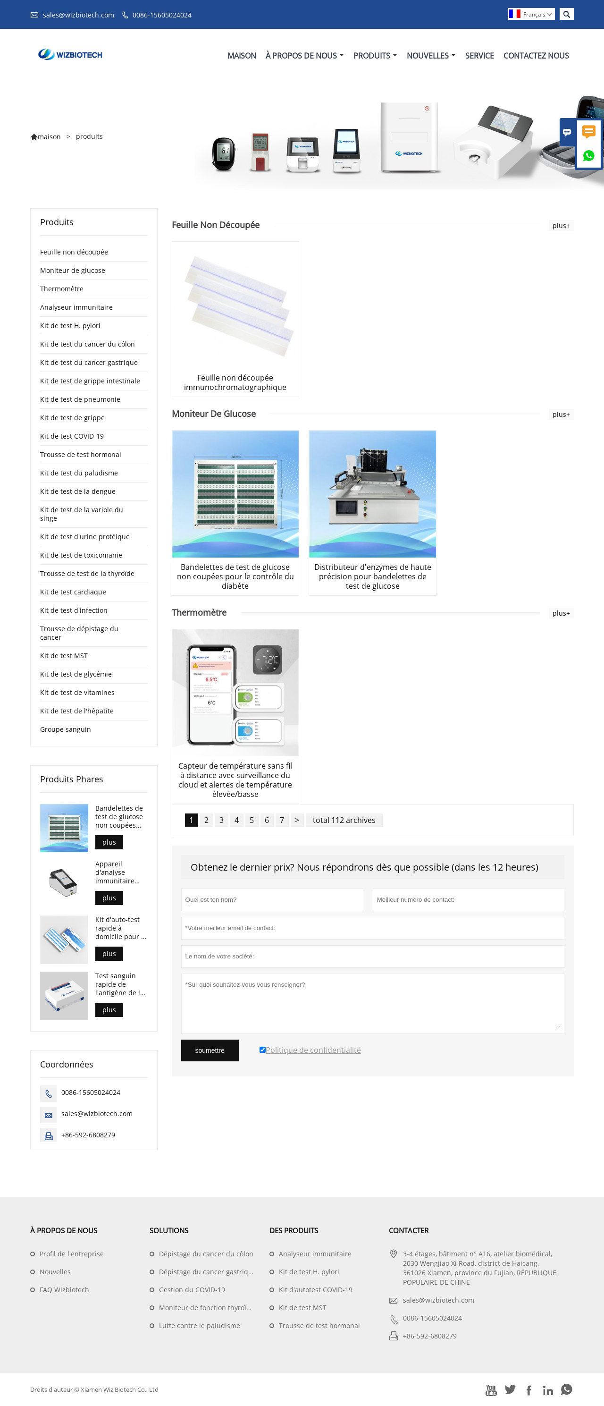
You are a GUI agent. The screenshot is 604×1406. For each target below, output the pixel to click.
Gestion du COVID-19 (192, 1289)
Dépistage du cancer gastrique (207, 1271)
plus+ (561, 225)
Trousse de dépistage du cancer (79, 633)
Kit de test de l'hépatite (77, 710)
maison (49, 136)
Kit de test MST (64, 655)
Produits (375, 56)
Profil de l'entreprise (72, 1253)
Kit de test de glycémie (76, 673)
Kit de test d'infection (74, 610)
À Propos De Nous (305, 56)
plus (109, 842)
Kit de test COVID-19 (72, 436)
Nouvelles (431, 56)
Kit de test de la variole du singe (81, 514)
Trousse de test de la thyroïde (87, 573)
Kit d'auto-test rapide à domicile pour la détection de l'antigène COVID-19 (121, 928)
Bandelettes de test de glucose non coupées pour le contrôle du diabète (120, 817)
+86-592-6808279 (88, 1134)
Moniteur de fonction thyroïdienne (213, 1307)
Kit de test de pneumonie (80, 399)
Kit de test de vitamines (77, 692)
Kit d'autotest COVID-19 (315, 1289)
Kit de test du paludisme (79, 472)
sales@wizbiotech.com (78, 14)
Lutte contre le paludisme (199, 1325)
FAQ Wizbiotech (64, 1289)
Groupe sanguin (65, 729)
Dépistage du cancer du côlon (206, 1253)
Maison (241, 56)
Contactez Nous (536, 56)
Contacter (408, 1230)
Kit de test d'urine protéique (85, 536)
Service (479, 56)
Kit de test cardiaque (73, 591)
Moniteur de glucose (72, 270)
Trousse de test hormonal (80, 454)
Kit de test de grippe (72, 417)
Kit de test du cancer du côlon (87, 343)
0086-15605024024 (162, 14)
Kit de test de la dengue (78, 491)
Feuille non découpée (74, 251)
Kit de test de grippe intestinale (90, 380)
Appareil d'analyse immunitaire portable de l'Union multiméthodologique (121, 872)
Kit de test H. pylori (70, 325)
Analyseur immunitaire (76, 307)
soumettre (210, 1050)
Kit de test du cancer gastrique (89, 362)
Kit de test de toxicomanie (81, 555)
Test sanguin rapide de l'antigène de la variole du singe (120, 984)
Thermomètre (62, 288)
